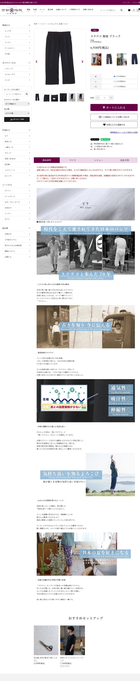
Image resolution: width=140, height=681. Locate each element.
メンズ (7, 80)
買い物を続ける (98, 149)
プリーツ (8, 153)
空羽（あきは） (11, 158)
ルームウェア (10, 196)
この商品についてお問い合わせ (114, 117)
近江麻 (7, 164)
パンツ (42, 24)
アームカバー (10, 48)
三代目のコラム (11, 239)
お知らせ (8, 234)
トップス (8, 31)
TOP (35, 24)
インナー (8, 42)
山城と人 (8, 257)
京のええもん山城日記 (13, 245)
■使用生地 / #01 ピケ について (49, 222)
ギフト (7, 219)
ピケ (6, 136)
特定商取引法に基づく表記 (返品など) (106, 144)
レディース (9, 68)
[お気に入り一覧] (129, 10)
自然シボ (8, 141)
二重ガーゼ (9, 147)
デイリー (8, 190)
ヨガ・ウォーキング (12, 202)
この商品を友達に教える (101, 146)
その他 (7, 54)
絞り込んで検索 (17, 119)
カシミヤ (8, 176)
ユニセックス (10, 74)
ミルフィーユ (10, 170)
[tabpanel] (60, 60)
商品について (10, 251)
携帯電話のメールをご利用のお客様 (124, 132)
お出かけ (8, 208)
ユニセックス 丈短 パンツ (58, 24)
